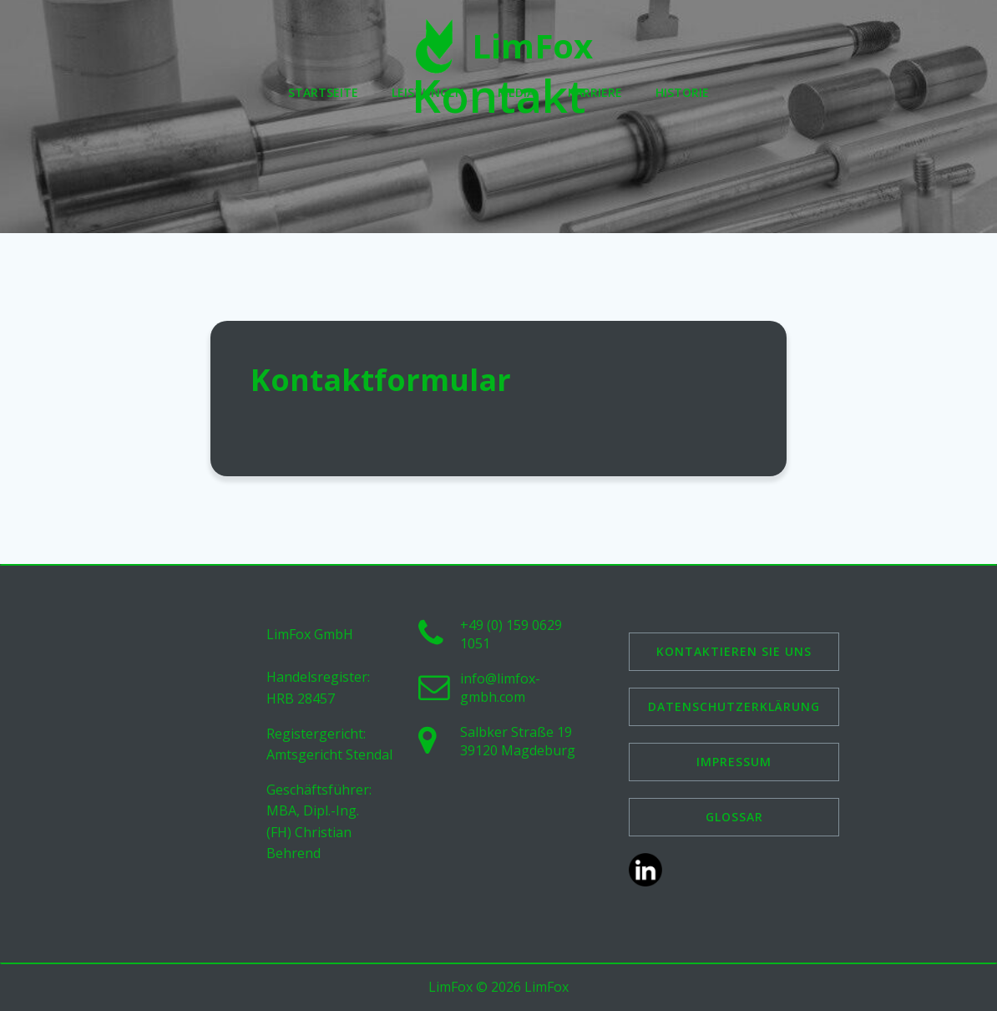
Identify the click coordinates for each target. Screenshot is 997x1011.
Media (516, 92)
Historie (682, 92)
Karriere (595, 92)
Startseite (323, 92)
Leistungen (428, 92)
